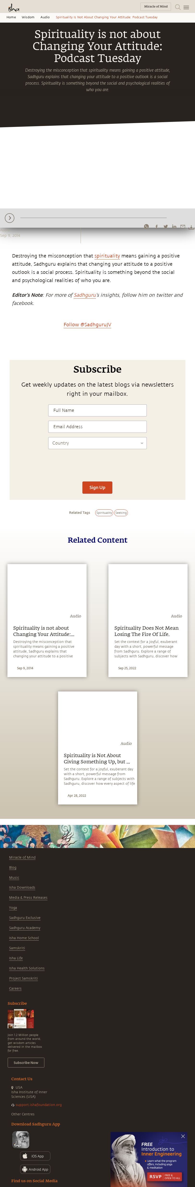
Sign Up (97, 487)
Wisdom (28, 17)
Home (11, 17)
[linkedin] (174, 226)
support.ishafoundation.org (39, 1105)
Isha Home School (24, 938)
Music (14, 877)
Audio (45, 17)
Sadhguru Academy (24, 928)
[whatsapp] (146, 226)
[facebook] (156, 226)
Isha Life (16, 958)
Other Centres (23, 1114)
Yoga (13, 908)
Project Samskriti (23, 978)
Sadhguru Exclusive (25, 918)
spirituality (107, 256)
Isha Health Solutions (27, 968)
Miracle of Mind (22, 857)
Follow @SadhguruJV (87, 324)
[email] (182, 226)
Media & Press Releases (28, 897)
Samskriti (17, 948)
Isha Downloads (22, 887)
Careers (15, 988)
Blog (12, 867)
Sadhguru (85, 295)
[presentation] (97, 462)
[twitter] (165, 226)
